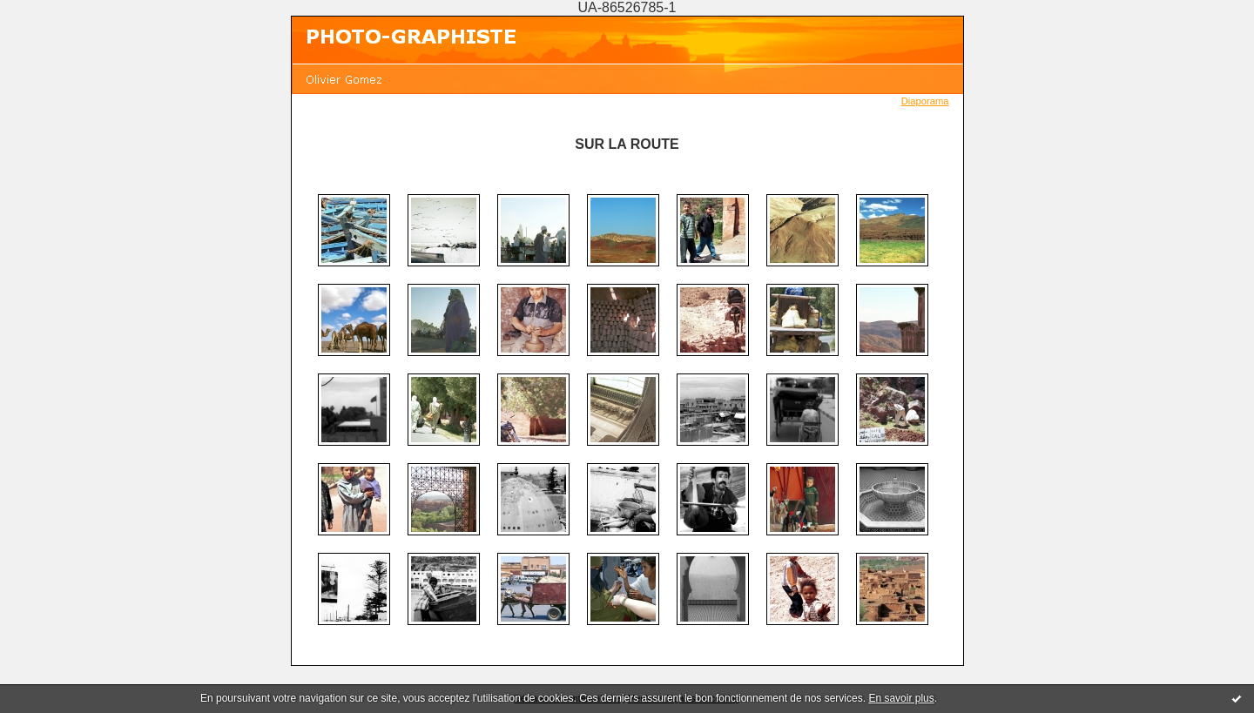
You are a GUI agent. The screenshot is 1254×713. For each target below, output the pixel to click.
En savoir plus (901, 698)
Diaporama (925, 101)
